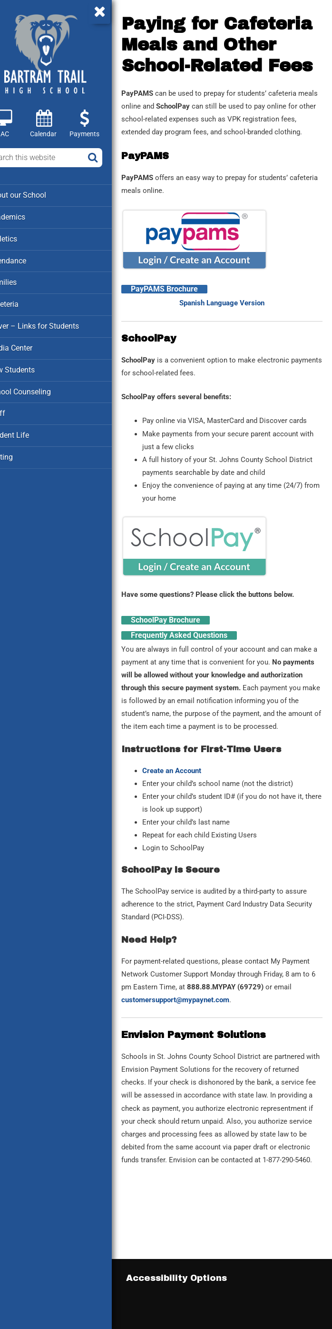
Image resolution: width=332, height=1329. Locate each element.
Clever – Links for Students (53, 323)
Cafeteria (24, 302)
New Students (32, 366)
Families (23, 280)
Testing (21, 452)
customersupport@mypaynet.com (253, 1055)
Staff (17, 409)
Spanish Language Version (232, 333)
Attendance (28, 259)
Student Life (29, 430)
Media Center (31, 345)
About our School (37, 195)
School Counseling (39, 387)
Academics (27, 216)
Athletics (24, 237)
